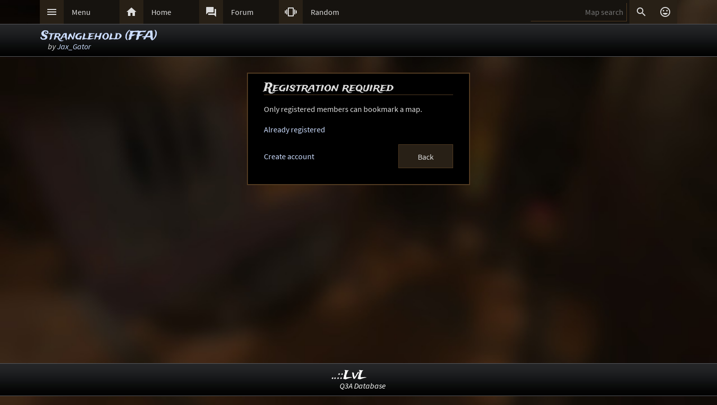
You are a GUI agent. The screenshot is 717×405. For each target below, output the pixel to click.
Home (161, 12)
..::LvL (349, 375)
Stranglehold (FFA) (99, 36)
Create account (289, 156)
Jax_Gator (74, 46)
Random (325, 12)
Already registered (294, 129)
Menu (81, 12)
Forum (242, 12)
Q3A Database (363, 386)
